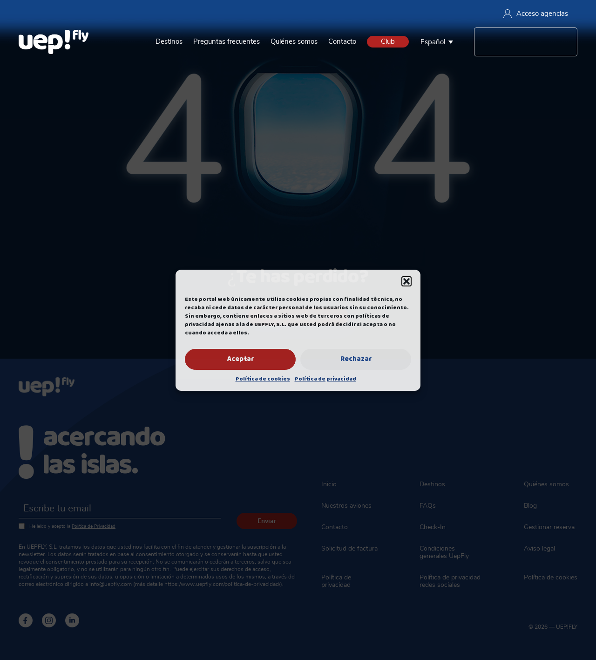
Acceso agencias (535, 13)
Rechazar (356, 359)
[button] (406, 281)
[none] (439, 42)
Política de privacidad (325, 379)
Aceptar (240, 359)
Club (388, 41)
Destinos (169, 41)
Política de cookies (263, 379)
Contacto (342, 41)
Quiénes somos (294, 41)
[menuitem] (439, 42)
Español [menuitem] (432, 42)
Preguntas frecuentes (226, 41)
